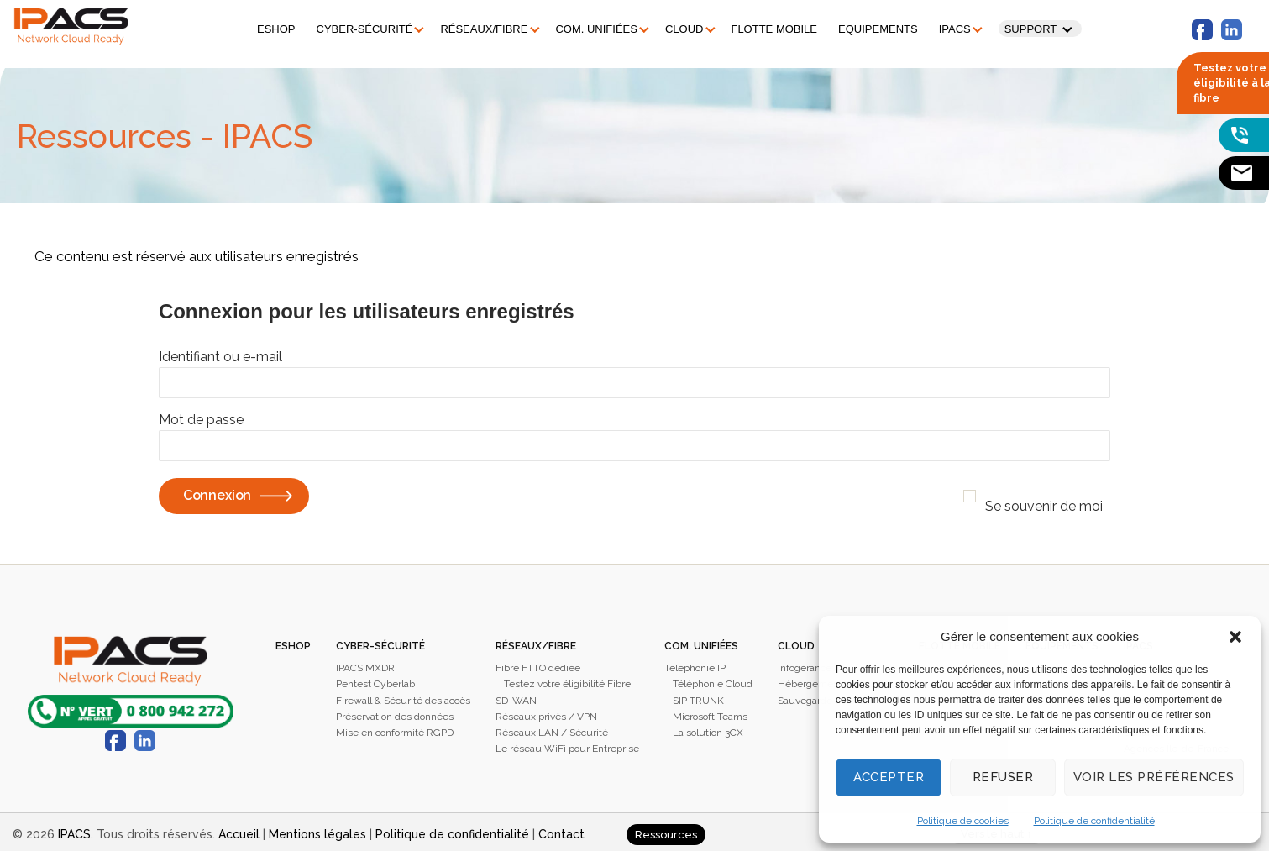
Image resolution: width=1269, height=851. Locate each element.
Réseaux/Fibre (476, 26)
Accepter (889, 777)
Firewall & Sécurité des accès (403, 695)
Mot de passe (201, 415)
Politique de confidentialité (1094, 821)
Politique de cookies (963, 821)
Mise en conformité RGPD (395, 727)
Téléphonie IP (695, 663)
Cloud (677, 26)
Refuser (1003, 777)
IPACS (947, 26)
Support (1023, 26)
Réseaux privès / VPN (546, 711)
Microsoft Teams (710, 711)
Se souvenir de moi (1044, 501)
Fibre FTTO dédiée (538, 663)
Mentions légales (317, 829)
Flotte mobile (766, 26)
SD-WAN (516, 695)
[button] (1235, 636)
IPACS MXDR (365, 663)
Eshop (268, 26)
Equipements (870, 26)
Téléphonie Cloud (712, 679)
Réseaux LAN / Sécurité (552, 727)
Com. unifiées (589, 26)
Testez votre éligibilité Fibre (567, 679)
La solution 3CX (708, 727)
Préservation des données (395, 711)
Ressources (666, 829)
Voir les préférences (1154, 777)
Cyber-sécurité (357, 26)
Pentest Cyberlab (375, 679)
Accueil (239, 829)
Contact (561, 829)
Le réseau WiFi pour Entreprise (567, 743)
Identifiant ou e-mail (220, 352)
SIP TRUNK (698, 695)
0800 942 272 (130, 706)
